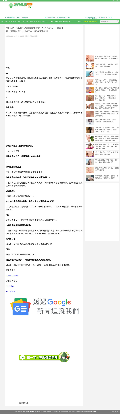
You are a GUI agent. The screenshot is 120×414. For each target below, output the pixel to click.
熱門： (80, 21)
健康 (10, 21)
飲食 (27, 21)
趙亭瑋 (26, 36)
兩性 (43, 21)
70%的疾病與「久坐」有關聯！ (16, 17)
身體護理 (35, 36)
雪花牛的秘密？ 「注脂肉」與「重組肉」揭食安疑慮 (98, 18)
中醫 (23, 21)
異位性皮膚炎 (93, 21)
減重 (35, 21)
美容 (39, 21)
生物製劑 (85, 21)
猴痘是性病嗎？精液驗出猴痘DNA (57, 17)
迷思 (52, 21)
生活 (48, 21)
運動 (31, 21)
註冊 (118, 0)
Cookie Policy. (92, 411)
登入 (114, 0)
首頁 (2, 21)
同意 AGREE (115, 411)
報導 (6, 21)
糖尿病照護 (66, 21)
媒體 (60, 21)
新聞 (18, 21)
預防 (14, 21)
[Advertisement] (44, 50)
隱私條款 (32, 411)
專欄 (56, 21)
